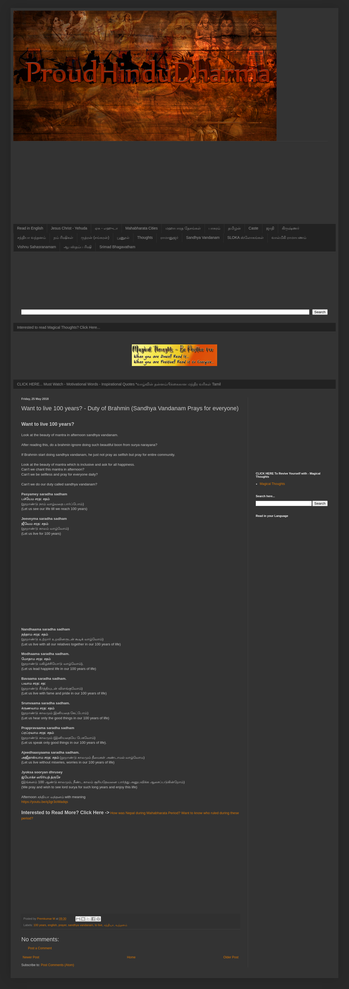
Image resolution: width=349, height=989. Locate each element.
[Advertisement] (174, 178)
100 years (40, 925)
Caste (253, 228)
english (52, 925)
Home (131, 957)
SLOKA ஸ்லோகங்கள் (245, 237)
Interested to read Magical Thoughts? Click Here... (58, 327)
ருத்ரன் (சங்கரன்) (95, 237)
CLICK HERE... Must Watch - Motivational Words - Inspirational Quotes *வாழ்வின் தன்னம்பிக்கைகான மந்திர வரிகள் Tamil (119, 384)
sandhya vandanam (80, 925)
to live (98, 925)
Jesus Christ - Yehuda (69, 228)
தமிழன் (234, 228)
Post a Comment (40, 948)
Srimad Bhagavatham (117, 247)
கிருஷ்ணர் (290, 228)
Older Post (230, 957)
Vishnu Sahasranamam (36, 247)
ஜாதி (270, 228)
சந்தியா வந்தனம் (31, 237)
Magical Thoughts (272, 484)
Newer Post (31, 957)
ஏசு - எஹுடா (106, 228)
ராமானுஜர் (169, 237)
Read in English (30, 228)
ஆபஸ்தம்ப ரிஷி (78, 247)
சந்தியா (109, 925)
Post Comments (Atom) (57, 965)
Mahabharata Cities (141, 228)
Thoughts (145, 237)
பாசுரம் (214, 228)
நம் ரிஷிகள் (63, 237)
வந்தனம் (121, 925)
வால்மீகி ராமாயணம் (288, 237)
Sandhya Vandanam (203, 237)
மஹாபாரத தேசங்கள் (183, 228)
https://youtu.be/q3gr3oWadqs (44, 802)
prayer (62, 925)
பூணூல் (123, 237)
